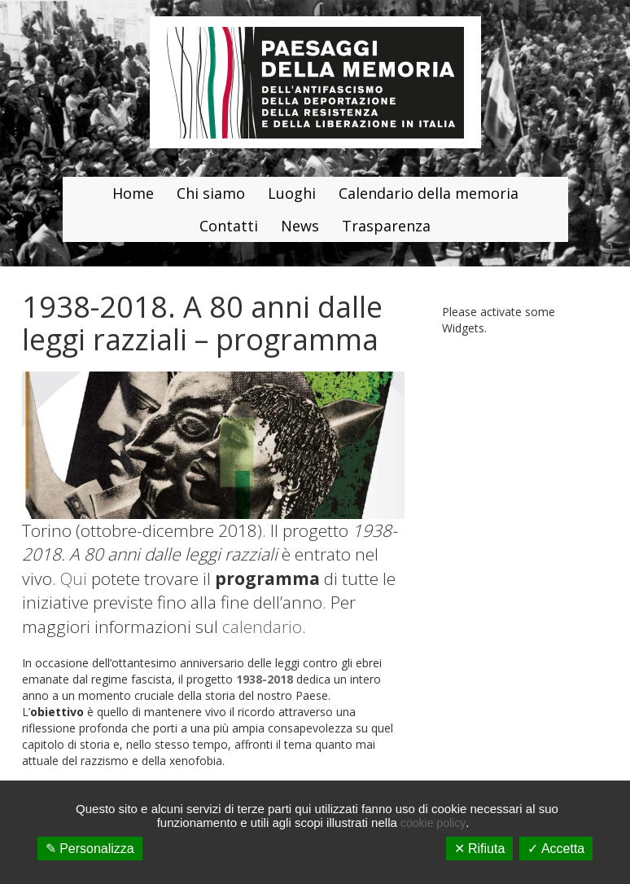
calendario (262, 626)
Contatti (228, 225)
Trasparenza (386, 225)
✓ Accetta (555, 848)
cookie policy (433, 822)
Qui (73, 578)
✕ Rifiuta (479, 848)
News (300, 225)
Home (133, 193)
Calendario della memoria (428, 193)
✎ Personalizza (90, 848)
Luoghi (292, 193)
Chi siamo (211, 193)
